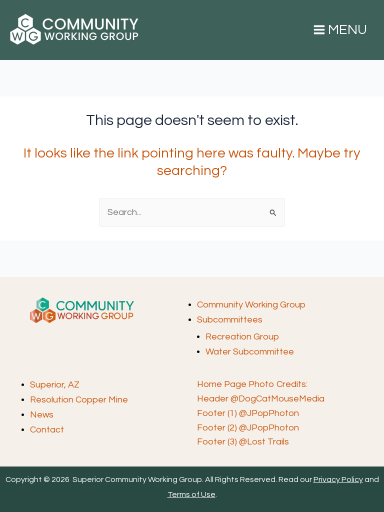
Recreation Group (242, 337)
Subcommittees (229, 319)
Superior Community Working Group (15, 45)
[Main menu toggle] (340, 30)
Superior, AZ (55, 385)
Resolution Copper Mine (79, 399)
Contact (47, 429)
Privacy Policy (338, 480)
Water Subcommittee (250, 351)
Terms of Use (192, 494)
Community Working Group (251, 305)
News (42, 415)
